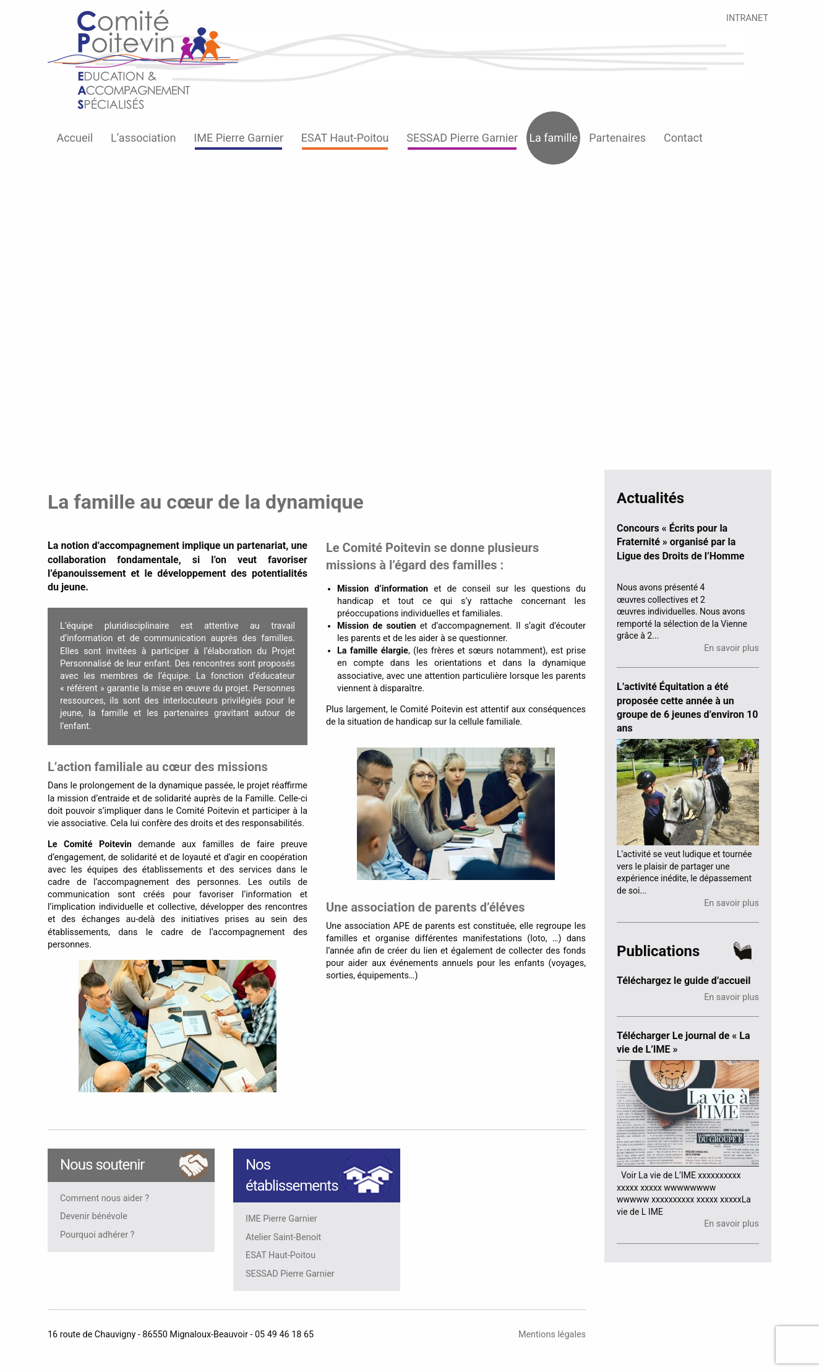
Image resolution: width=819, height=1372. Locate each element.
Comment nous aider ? (104, 1198)
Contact (683, 137)
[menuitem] (75, 138)
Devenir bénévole (93, 1216)
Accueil (74, 137)
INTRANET (747, 18)
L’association (143, 137)
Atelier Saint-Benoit (283, 1237)
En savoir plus (731, 648)
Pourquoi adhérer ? (97, 1235)
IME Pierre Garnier (238, 137)
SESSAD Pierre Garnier (462, 137)
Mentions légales (552, 1334)
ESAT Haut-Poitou (345, 137)
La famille (553, 137)
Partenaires (617, 137)
